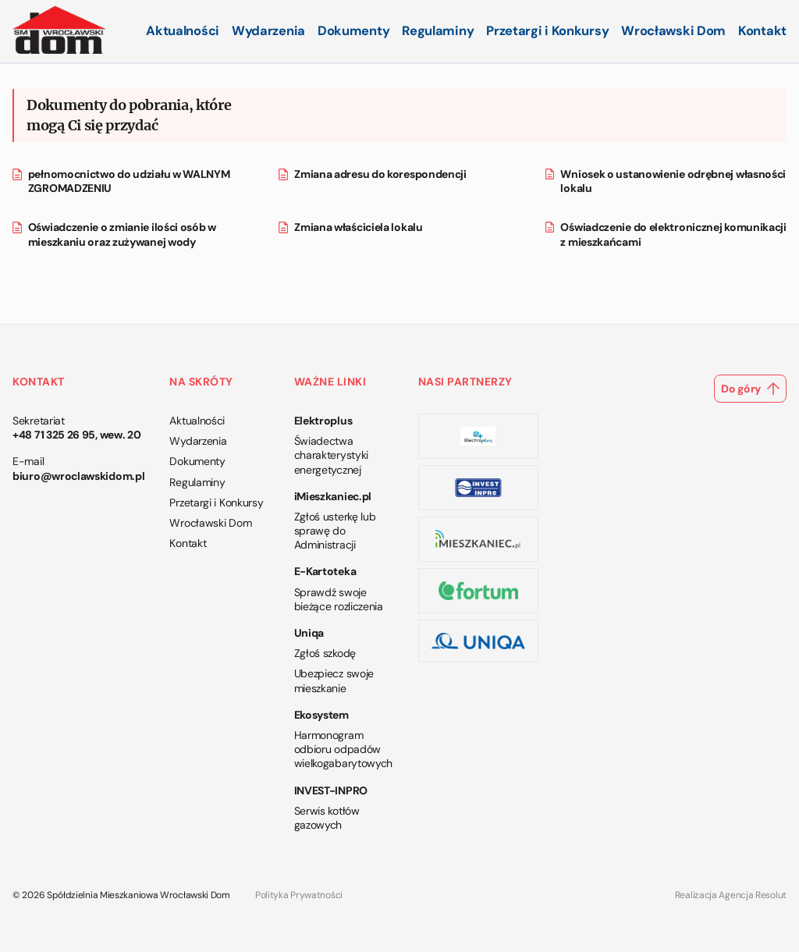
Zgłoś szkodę (325, 653)
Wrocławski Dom (673, 31)
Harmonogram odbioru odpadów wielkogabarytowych (343, 749)
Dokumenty (353, 31)
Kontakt (762, 31)
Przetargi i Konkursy (547, 31)
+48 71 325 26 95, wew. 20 (76, 435)
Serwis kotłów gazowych (327, 818)
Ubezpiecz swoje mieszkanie (334, 680)
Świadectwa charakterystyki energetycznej (331, 455)
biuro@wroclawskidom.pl (78, 476)
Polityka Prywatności (299, 895)
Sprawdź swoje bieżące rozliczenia (338, 599)
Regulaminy (438, 31)
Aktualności (182, 31)
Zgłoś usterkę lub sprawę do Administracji (335, 531)
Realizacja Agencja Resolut (731, 895)
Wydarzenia (268, 31)
